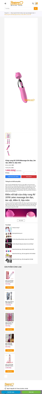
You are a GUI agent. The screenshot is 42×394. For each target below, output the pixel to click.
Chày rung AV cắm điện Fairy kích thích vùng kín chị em (9, 323)
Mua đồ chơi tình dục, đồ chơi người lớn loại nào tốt (23, 249)
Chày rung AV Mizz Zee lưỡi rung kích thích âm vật (9, 281)
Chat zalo (31, 392)
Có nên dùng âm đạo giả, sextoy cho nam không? (22, 243)
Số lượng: (7, 172)
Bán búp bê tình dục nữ (17, 233)
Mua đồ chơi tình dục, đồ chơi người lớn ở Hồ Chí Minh (23, 253)
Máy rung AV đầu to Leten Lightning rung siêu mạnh (9, 302)
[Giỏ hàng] (36, 3)
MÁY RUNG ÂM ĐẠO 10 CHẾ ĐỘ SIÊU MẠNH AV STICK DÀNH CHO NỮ (9, 344)
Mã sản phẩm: (8, 165)
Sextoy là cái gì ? (16, 227)
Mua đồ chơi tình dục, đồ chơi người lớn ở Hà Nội (22, 259)
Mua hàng (9, 287)
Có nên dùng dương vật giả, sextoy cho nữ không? (23, 239)
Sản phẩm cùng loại (12, 267)
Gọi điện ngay (10, 392)
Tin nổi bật (8, 225)
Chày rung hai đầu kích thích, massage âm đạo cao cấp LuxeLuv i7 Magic (9, 365)
